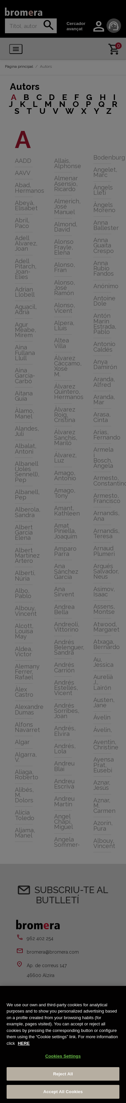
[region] (63, 1044)
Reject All (63, 1073)
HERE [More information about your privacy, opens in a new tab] (24, 1043)
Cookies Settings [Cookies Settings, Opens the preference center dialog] (63, 1056)
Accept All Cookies (63, 1091)
